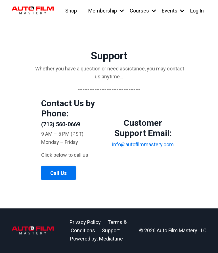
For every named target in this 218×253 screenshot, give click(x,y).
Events (173, 11)
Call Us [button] (58, 173)
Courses (143, 11)
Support (111, 230)
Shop (71, 11)
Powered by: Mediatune (96, 239)
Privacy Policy (85, 222)
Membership (106, 11)
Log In (197, 11)
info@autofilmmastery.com (143, 144)
